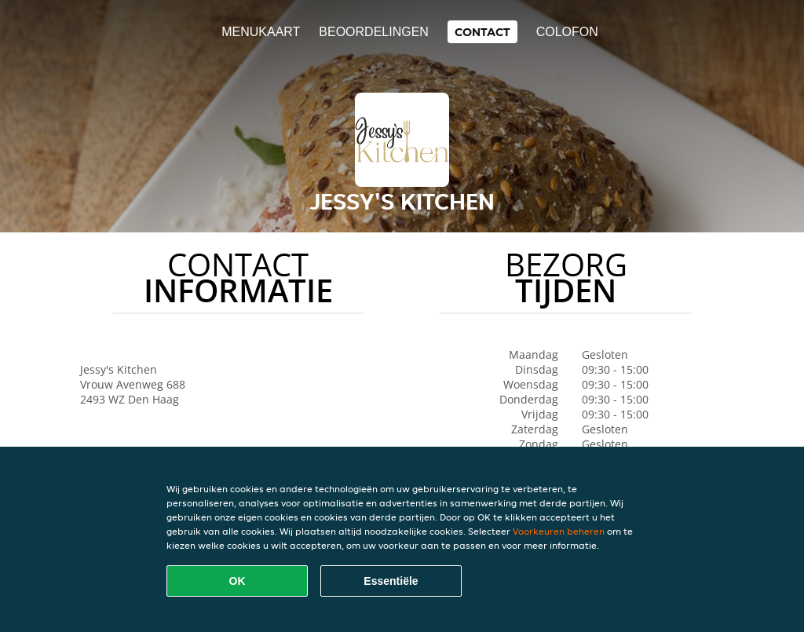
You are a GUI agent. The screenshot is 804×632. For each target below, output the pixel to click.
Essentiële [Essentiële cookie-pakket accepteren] (391, 581)
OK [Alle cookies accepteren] (237, 581)
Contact (482, 32)
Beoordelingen (374, 31)
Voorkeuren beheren (559, 531)
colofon (567, 31)
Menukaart (260, 31)
